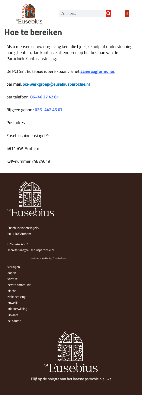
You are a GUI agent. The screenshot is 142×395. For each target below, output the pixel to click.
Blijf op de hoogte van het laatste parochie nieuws (71, 379)
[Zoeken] (108, 13)
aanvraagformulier (97, 71)
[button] (127, 13)
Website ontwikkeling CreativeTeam (48, 258)
